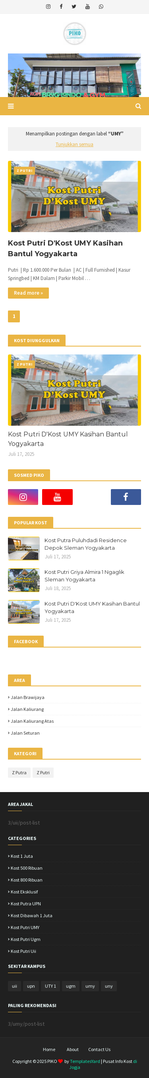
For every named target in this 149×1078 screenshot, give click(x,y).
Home (49, 1049)
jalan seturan (25, 733)
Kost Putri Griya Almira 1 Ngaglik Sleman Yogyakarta (84, 576)
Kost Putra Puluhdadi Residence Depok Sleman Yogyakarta (86, 544)
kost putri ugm (26, 939)
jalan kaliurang (27, 709)
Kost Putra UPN (26, 904)
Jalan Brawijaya (28, 697)
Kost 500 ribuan (27, 868)
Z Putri (43, 772)
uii (14, 986)
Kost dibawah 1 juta (31, 915)
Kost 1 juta (22, 856)
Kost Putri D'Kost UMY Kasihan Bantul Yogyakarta (65, 248)
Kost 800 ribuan (27, 880)
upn (31, 986)
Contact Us (99, 1049)
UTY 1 (50, 986)
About (73, 1049)
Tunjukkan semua (74, 144)
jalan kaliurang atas (32, 721)
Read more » (28, 292)
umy (90, 986)
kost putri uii (23, 951)
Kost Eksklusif (24, 892)
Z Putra (19, 772)
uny (109, 986)
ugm (70, 986)
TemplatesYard (85, 1061)
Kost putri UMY (25, 927)
